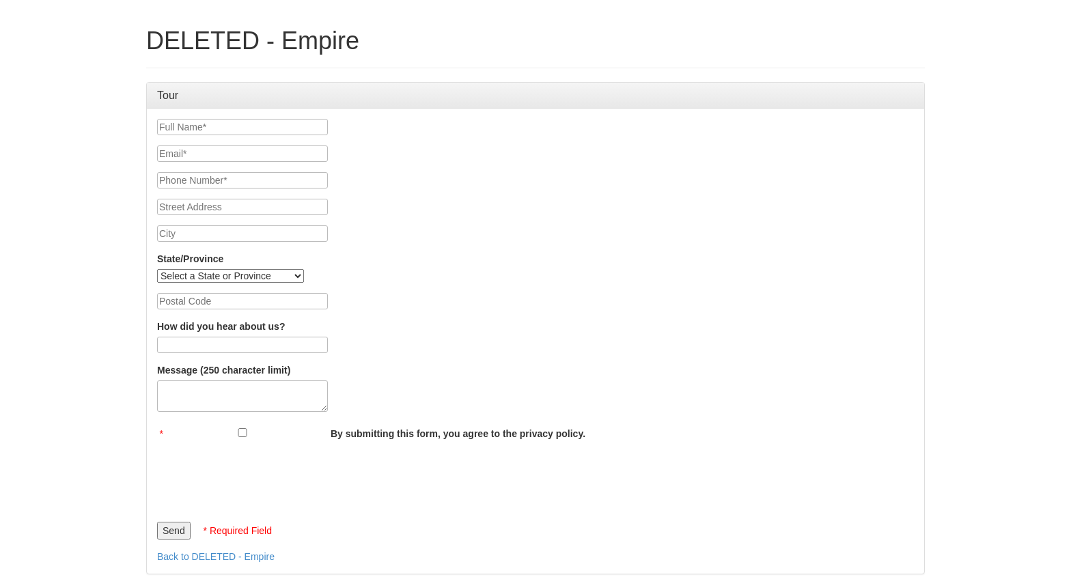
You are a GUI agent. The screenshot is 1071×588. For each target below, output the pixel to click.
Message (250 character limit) (223, 370)
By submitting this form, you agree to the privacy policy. (458, 433)
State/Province (190, 258)
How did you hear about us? (221, 326)
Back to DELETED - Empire (216, 556)
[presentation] (261, 477)
